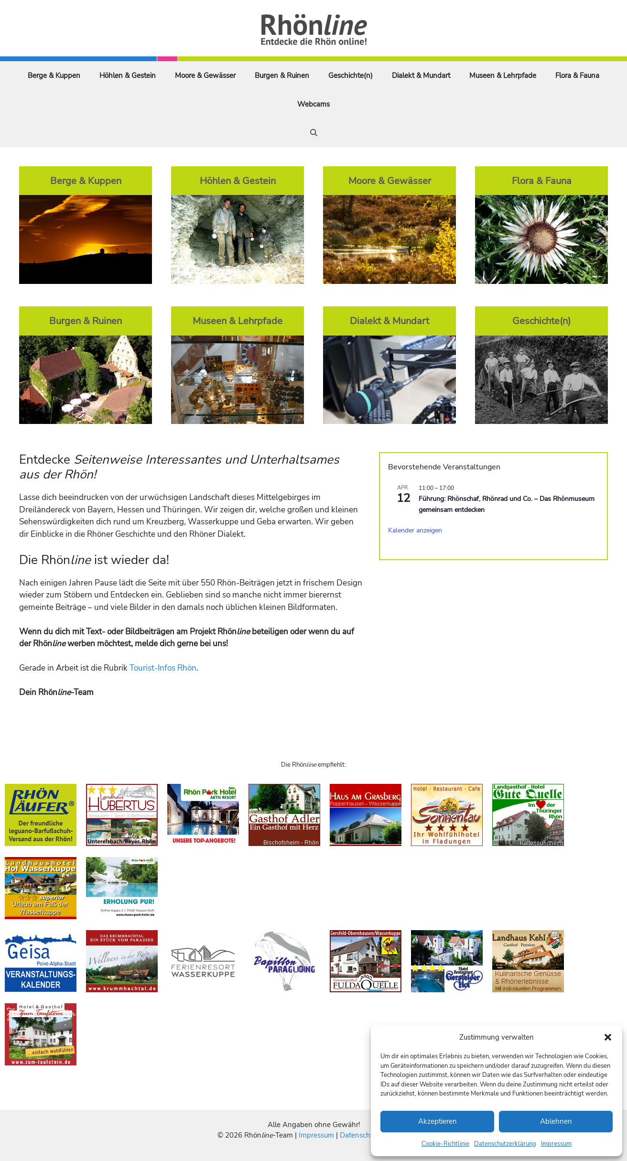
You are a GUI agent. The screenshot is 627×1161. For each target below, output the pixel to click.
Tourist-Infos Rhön (163, 667)
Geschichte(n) (350, 75)
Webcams (313, 104)
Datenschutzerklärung (505, 1143)
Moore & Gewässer (205, 75)
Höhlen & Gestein (127, 75)
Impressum (556, 1143)
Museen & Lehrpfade (502, 75)
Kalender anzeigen (415, 530)
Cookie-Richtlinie (445, 1143)
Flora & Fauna (577, 75)
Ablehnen (556, 1121)
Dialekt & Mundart (421, 75)
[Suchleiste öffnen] (314, 133)
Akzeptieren (437, 1121)
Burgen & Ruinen (282, 75)
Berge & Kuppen (54, 75)
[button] (608, 1037)
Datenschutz (360, 1135)
